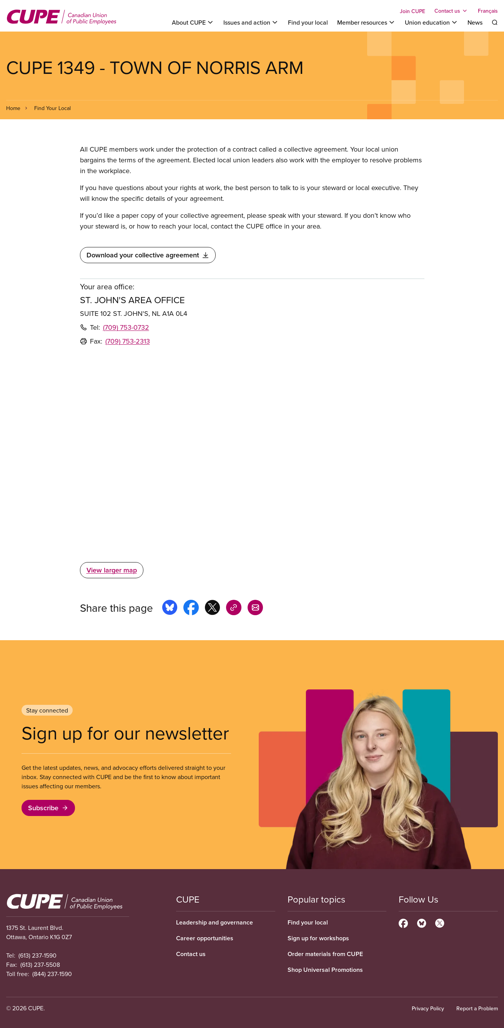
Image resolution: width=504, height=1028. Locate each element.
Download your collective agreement (147, 255)
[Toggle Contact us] (451, 11)
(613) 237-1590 (37, 955)
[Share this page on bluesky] (169, 608)
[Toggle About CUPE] (193, 22)
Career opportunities (204, 938)
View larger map (111, 570)
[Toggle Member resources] (366, 22)
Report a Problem (477, 1008)
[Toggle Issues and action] (251, 22)
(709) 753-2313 (127, 341)
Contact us (191, 954)
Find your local (308, 22)
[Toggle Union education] (431, 22)
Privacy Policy (428, 1008)
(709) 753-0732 (126, 327)
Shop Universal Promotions (325, 969)
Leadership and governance (214, 922)
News (474, 22)
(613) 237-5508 (40, 964)
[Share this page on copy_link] (233, 608)
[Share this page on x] (212, 608)
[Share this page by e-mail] (255, 608)
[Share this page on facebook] (191, 608)
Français (488, 11)
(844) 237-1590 (52, 974)
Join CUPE (412, 11)
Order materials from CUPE (325, 954)
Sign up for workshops (318, 938)
